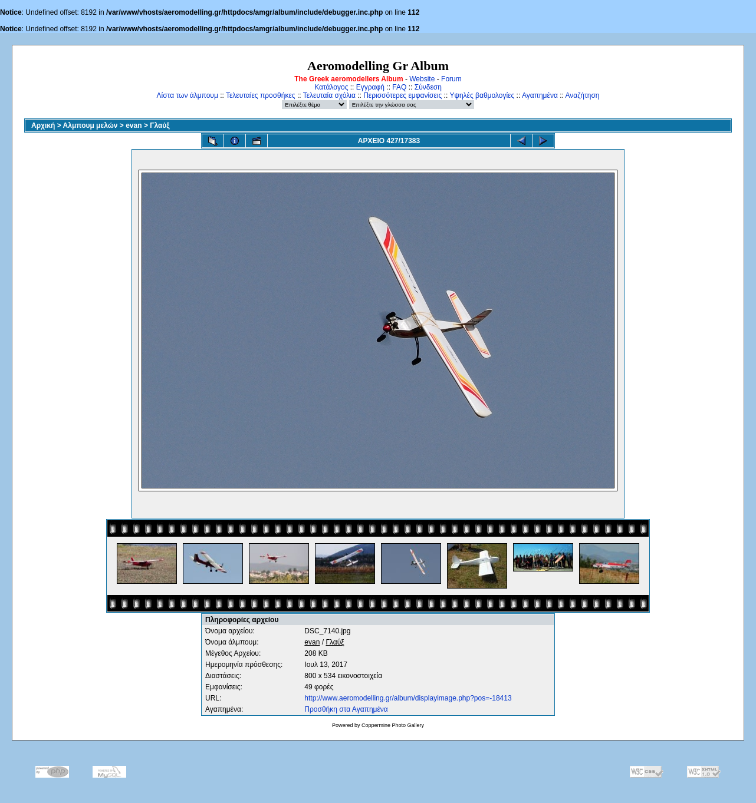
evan (134, 125)
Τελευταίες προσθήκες (260, 95)
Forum (451, 79)
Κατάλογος (331, 87)
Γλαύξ (159, 125)
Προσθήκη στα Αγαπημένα (345, 709)
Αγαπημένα (540, 95)
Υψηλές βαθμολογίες (481, 95)
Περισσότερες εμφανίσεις (402, 95)
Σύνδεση (428, 87)
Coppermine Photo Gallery (392, 725)
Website (422, 79)
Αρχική (43, 125)
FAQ (399, 87)
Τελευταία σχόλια (329, 95)
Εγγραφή (370, 87)
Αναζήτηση (583, 95)
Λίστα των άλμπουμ (187, 95)
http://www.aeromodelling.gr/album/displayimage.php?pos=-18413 (407, 698)
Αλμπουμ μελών (90, 125)
